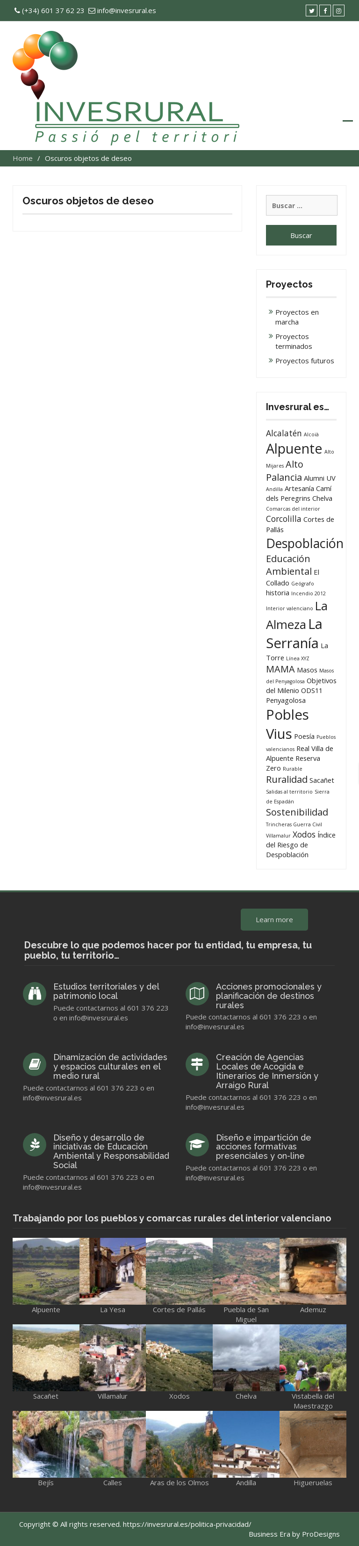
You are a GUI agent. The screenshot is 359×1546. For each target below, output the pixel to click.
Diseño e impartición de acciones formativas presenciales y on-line (263, 1147)
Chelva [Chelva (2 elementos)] (322, 498)
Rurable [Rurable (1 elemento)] (292, 769)
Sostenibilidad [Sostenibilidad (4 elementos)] (297, 812)
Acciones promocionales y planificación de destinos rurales (269, 996)
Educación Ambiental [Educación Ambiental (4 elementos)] (289, 565)
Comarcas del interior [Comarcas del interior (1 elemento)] (293, 509)
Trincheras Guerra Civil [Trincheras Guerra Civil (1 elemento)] (294, 824)
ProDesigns (321, 1534)
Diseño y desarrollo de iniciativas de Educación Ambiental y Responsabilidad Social (111, 1151)
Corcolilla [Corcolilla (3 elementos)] (284, 518)
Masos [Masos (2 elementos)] (307, 669)
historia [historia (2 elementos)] (277, 592)
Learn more (274, 919)
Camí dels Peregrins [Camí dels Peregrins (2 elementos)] (298, 493)
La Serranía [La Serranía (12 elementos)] (294, 633)
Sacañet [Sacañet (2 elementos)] (321, 780)
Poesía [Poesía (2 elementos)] (304, 736)
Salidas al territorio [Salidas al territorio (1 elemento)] (289, 791)
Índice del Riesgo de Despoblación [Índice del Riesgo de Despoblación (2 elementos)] (301, 845)
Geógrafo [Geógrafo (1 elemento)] (302, 583)
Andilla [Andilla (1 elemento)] (274, 489)
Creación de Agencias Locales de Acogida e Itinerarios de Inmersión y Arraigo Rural (267, 1071)
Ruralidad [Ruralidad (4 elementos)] (287, 779)
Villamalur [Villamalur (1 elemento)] (278, 835)
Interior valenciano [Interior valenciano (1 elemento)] (289, 608)
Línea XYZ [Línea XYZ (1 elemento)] (297, 658)
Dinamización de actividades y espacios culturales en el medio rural (110, 1066)
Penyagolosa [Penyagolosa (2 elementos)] (286, 700)
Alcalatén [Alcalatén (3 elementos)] (284, 433)
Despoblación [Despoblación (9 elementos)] (305, 543)
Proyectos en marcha (297, 316)
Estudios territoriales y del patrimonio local (106, 991)
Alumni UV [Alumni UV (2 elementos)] (320, 478)
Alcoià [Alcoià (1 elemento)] (311, 434)
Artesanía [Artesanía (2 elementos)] (299, 488)
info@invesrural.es (126, 10)
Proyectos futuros (304, 360)
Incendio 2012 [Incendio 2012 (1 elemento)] (308, 593)
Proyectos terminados (293, 341)
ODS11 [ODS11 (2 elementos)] (312, 690)
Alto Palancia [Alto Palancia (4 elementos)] (284, 471)
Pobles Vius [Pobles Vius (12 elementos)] (287, 724)
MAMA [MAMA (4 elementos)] (280, 669)
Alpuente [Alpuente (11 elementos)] (294, 448)
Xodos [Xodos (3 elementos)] (304, 834)
